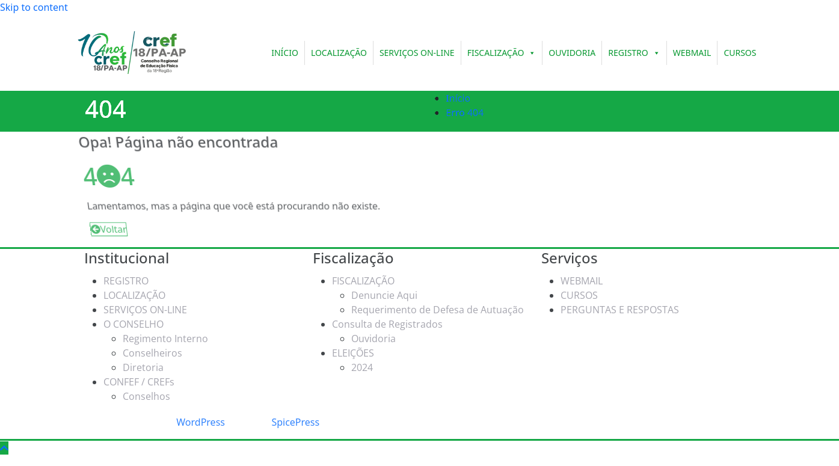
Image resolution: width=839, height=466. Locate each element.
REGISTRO (634, 53)
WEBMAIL (692, 52)
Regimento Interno (165, 335)
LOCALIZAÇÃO (339, 52)
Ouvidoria (373, 335)
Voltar (103, 230)
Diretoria (143, 364)
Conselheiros (152, 350)
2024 (362, 364)
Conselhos (146, 393)
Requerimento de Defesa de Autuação (437, 306)
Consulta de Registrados (387, 321)
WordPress (200, 422)
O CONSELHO (133, 321)
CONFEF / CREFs (138, 378)
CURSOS (740, 52)
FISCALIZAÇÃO (501, 53)
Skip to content (34, 7)
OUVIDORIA (572, 52)
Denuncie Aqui (384, 292)
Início (467, 98)
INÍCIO (284, 52)
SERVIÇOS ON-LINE (417, 52)
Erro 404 (473, 112)
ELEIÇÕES (353, 350)
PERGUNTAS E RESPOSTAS (620, 306)
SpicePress (295, 422)
